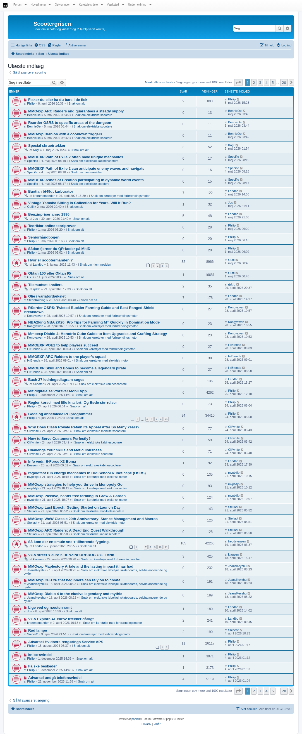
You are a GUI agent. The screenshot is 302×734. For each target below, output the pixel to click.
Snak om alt (76, 103)
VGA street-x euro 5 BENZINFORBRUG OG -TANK (71, 555)
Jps (230, 202)
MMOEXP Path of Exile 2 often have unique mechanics (75, 157)
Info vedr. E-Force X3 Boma (52, 461)
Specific (32, 160)
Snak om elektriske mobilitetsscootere (100, 431)
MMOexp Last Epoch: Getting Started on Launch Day (74, 507)
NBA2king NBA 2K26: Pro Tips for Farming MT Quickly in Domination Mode (94, 322)
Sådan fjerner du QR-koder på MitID (59, 249)
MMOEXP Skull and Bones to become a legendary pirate (77, 368)
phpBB (135, 719)
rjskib (36, 289)
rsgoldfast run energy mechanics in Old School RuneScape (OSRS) (87, 473)
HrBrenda (33, 349)
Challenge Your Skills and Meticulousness (65, 450)
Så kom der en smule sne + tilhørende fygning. (69, 542)
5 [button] (273, 82)
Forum (20, 4)
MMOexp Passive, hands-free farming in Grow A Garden (77, 496)
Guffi (30, 206)
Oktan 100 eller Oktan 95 (49, 273)
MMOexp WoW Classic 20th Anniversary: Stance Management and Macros (93, 519)
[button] (238, 82)
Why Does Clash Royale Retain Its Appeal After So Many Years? (84, 427)
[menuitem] (39, 45)
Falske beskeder (42, 666)
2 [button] (254, 82)
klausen (38, 559)
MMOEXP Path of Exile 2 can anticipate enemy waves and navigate (86, 168)
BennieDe (33, 115)
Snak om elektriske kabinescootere (95, 160)
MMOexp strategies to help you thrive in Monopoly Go (75, 484)
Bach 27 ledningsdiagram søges (56, 379)
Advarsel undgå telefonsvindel (55, 678)
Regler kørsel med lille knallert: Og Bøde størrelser (72, 402)
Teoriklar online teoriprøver (52, 226)
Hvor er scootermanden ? (50, 260)
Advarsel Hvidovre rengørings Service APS (65, 642)
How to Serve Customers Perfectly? (59, 438)
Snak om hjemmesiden (86, 172)
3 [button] (260, 82)
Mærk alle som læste (159, 82)
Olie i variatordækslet (47, 296)
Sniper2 (32, 634)
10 (166, 419)
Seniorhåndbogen (43, 237)
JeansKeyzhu (36, 570)
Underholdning (140, 4)
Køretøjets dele (91, 4)
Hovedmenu (41, 4)
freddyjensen (237, 541)
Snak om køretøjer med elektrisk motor (102, 360)
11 (166, 547)
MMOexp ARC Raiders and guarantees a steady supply (76, 111)
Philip (31, 103)
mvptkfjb (33, 476)
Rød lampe (37, 630)
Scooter (38, 384)
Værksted (115, 4)
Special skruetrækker (46, 145)
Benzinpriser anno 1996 (48, 214)
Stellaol (32, 511)
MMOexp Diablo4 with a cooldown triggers (65, 134)
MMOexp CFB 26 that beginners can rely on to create (74, 580)
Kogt (36, 150)
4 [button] (266, 82)
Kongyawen (35, 315)
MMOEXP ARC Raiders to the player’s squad (67, 357)
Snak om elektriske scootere (93, 115)
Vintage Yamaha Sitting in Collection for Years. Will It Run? (79, 203)
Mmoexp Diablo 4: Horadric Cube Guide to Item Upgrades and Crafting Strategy (97, 334)
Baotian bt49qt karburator (50, 191)
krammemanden (44, 195)
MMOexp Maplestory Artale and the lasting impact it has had (80, 566)
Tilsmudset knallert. (45, 285)
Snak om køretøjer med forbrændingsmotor (120, 195)
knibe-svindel (40, 655)
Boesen (32, 465)
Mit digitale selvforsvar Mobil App (57, 391)
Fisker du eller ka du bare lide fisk (57, 100)
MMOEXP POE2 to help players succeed (63, 345)
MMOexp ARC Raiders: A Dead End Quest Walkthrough (76, 530)
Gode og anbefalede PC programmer (60, 414)
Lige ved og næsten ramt (50, 607)
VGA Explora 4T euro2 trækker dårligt (61, 619)
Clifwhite (33, 431)
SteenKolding (36, 300)
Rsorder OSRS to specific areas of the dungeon (69, 123)
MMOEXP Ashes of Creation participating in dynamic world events (86, 180)
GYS (30, 277)
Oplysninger (65, 4)
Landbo (233, 191)
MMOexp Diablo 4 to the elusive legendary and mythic (75, 594)
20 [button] (284, 82)
